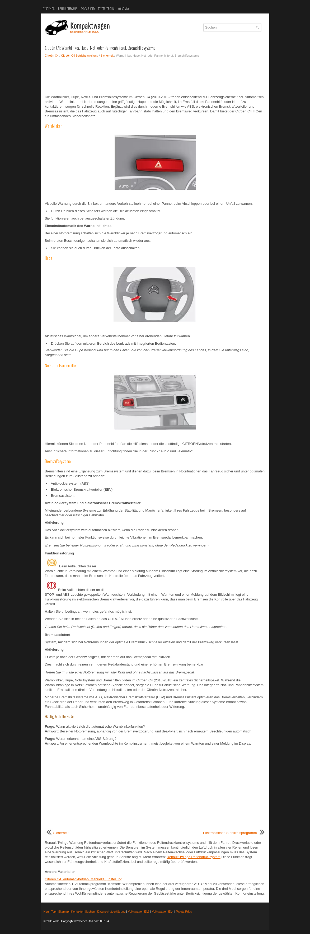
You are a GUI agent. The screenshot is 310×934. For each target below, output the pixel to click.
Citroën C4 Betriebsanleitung (79, 55)
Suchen (90, 911)
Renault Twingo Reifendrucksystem (193, 857)
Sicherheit (107, 55)
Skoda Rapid (88, 9)
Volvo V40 (123, 9)
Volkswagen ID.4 (162, 911)
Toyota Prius (184, 911)
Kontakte (77, 911)
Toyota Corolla (106, 9)
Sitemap (63, 911)
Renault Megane (67, 9)
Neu (46, 911)
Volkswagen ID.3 (138, 911)
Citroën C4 (48, 9)
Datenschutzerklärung (111, 911)
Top (53, 911)
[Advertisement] (155, 76)
